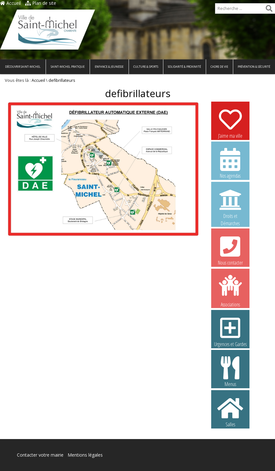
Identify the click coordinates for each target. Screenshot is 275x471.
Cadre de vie (219, 67)
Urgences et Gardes (230, 331)
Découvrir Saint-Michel (23, 67)
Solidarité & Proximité (184, 67)
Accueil (10, 3)
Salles (230, 411)
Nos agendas (230, 163)
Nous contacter (230, 250)
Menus (230, 371)
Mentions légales (85, 455)
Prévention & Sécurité (254, 67)
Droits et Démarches (230, 203)
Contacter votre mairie (40, 455)
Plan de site (40, 3)
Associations (230, 290)
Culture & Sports (145, 67)
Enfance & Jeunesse (109, 67)
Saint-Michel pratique (68, 67)
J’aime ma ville (230, 123)
